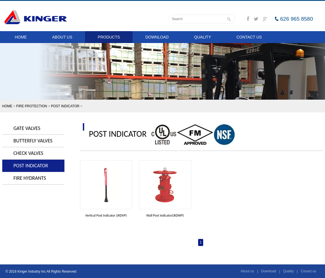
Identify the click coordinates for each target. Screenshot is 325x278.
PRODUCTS (109, 37)
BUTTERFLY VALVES (33, 141)
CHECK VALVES (29, 153)
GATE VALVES (27, 128)
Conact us (308, 271)
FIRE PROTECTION (31, 106)
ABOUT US (62, 37)
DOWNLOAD (156, 37)
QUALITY (202, 37)
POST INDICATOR (65, 106)
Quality (288, 271)
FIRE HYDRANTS (30, 178)
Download (268, 271)
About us (247, 271)
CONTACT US (249, 37)
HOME (21, 37)
